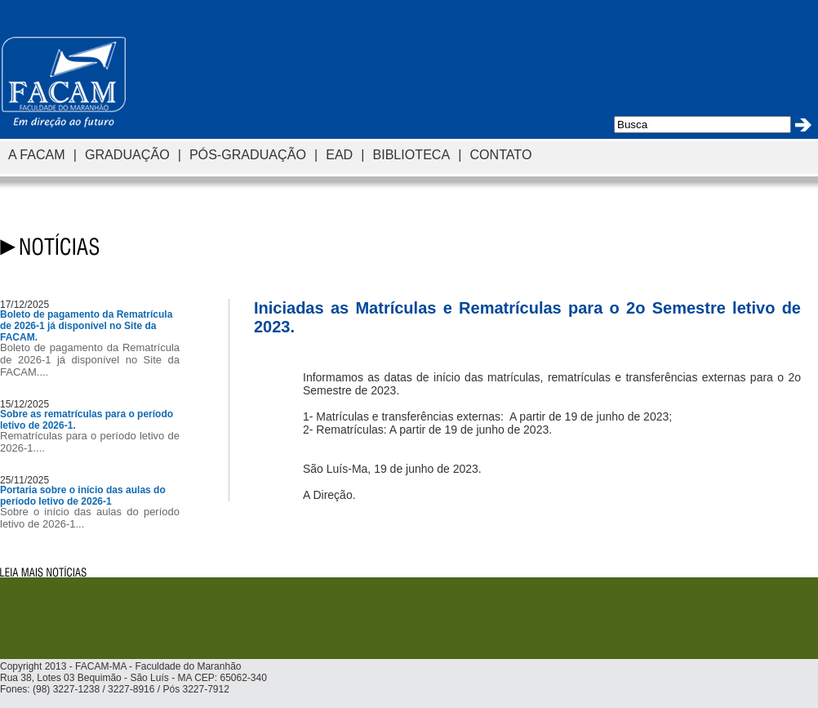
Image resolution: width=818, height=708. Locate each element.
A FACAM (36, 154)
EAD (339, 154)
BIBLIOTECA (411, 154)
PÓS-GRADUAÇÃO (247, 154)
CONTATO (500, 154)
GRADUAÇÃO (127, 154)
